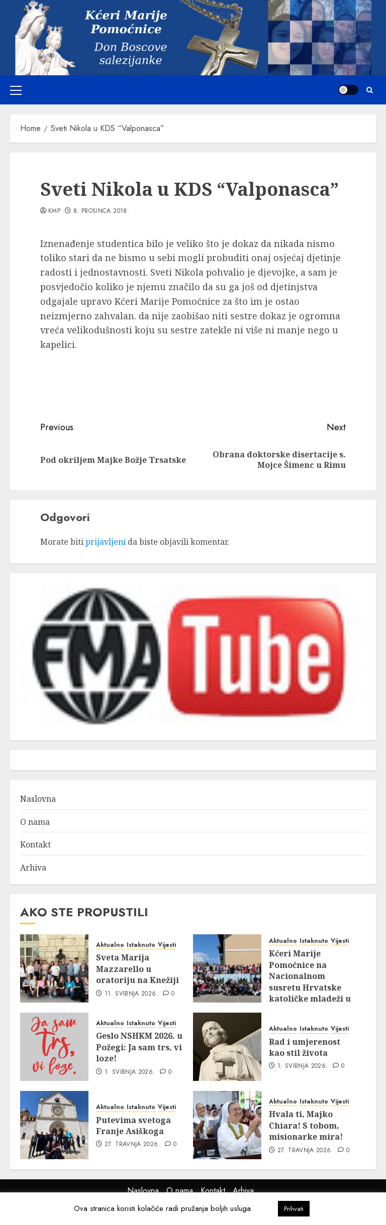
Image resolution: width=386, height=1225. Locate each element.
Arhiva (33, 867)
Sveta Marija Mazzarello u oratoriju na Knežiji (137, 969)
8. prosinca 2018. (101, 211)
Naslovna (38, 798)
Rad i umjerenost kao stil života (304, 1047)
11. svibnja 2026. (131, 994)
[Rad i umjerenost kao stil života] (227, 1047)
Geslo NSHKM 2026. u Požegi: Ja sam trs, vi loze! (139, 1047)
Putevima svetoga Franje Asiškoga (133, 1126)
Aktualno (110, 945)
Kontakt (35, 844)
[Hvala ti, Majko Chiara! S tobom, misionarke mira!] (227, 1125)
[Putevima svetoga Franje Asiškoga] (54, 1125)
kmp (54, 211)
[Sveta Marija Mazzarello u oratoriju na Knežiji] (54, 968)
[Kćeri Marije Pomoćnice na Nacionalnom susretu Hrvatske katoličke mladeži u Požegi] (227, 968)
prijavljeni (105, 541)
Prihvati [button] (294, 1208)
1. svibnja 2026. (130, 1072)
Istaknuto (141, 945)
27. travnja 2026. (132, 1145)
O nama (35, 821)
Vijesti (167, 945)
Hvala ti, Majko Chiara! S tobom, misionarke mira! (306, 1125)
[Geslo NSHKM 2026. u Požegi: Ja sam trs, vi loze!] (54, 1047)
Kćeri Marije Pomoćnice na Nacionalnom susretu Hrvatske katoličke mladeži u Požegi (310, 981)
